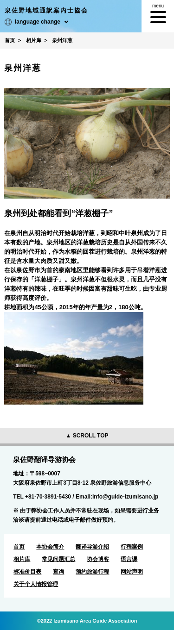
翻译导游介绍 (92, 546)
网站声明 (132, 571)
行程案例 (132, 546)
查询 (58, 571)
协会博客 (98, 559)
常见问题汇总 (58, 559)
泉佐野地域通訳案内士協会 (46, 10)
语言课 (129, 559)
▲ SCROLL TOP (86, 435)
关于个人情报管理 (35, 584)
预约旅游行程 (92, 571)
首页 (19, 546)
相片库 (21, 559)
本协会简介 (50, 546)
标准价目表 (27, 571)
